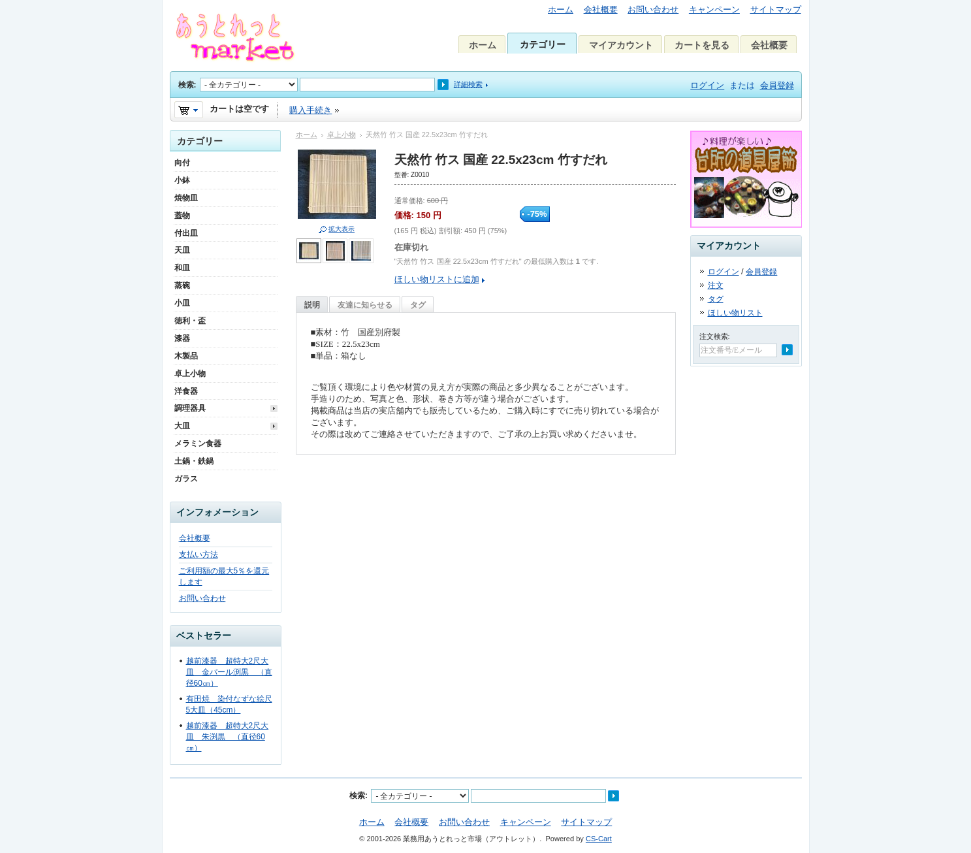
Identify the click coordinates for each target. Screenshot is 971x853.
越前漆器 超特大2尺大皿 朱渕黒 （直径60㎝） (227, 736)
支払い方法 (198, 554)
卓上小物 (341, 134)
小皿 (182, 303)
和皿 (182, 267)
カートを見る (702, 45)
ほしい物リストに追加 (436, 279)
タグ (418, 305)
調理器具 (190, 408)
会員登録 (777, 85)
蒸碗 (182, 285)
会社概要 (601, 9)
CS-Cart (599, 839)
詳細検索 (468, 84)
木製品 (186, 356)
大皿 (182, 425)
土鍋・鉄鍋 (194, 461)
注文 (716, 285)
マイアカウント (621, 45)
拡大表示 (341, 229)
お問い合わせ (653, 9)
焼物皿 (186, 197)
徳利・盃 (190, 320)
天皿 (182, 250)
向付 (182, 162)
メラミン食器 (197, 443)
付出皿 (186, 233)
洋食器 (186, 391)
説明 (312, 305)
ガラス (186, 478)
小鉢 (182, 180)
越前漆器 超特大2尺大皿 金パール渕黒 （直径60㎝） (229, 672)
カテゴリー (542, 44)
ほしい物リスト (735, 312)
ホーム (560, 9)
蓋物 (182, 215)
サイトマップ (775, 9)
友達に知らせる (365, 305)
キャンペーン (714, 9)
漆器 (182, 338)
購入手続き (310, 110)
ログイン (707, 85)
